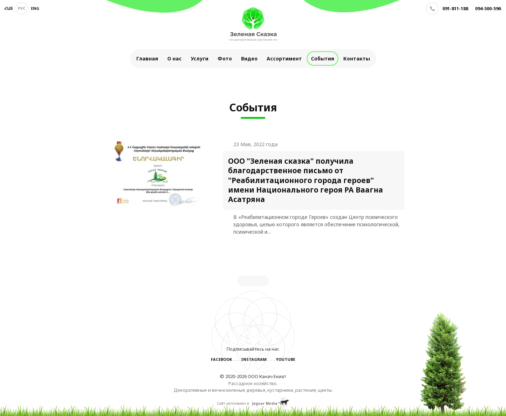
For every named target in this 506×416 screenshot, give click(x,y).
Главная (147, 58)
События (322, 58)
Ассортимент (284, 58)
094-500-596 (488, 8)
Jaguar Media (264, 403)
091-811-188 (455, 8)
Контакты (356, 58)
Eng (35, 8)
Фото (225, 58)
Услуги (199, 58)
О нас (174, 58)
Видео (249, 58)
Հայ (8, 8)
